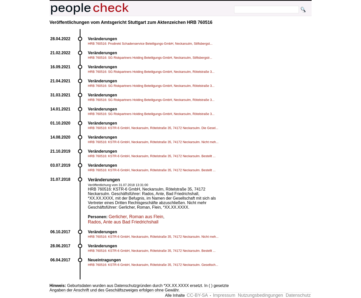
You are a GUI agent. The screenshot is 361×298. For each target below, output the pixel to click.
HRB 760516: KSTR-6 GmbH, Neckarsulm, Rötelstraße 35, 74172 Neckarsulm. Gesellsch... (153, 265)
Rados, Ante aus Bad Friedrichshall (123, 221)
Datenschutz (298, 295)
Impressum (224, 295)
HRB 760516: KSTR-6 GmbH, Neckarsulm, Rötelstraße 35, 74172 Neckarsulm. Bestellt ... (152, 156)
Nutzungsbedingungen (260, 295)
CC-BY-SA (197, 295)
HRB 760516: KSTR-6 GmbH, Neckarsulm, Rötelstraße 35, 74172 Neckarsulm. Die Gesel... (153, 128)
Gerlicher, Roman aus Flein (136, 216)
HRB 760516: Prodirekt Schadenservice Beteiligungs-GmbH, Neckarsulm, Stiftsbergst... (150, 43)
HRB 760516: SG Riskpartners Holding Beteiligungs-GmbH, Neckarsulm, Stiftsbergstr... (150, 57)
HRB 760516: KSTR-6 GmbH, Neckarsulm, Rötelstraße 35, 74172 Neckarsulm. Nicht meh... (153, 142)
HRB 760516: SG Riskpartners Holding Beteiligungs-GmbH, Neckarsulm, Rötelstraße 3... (151, 72)
